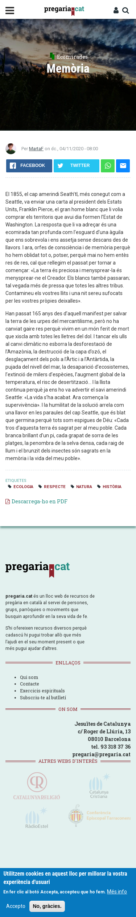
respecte (55, 486)
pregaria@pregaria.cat (101, 754)
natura (84, 486)
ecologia (23, 486)
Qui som (29, 677)
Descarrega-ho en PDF (39, 501)
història (112, 486)
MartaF (36, 148)
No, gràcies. (47, 906)
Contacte (29, 684)
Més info (117, 892)
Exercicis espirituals (42, 690)
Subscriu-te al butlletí (43, 697)
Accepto (15, 906)
